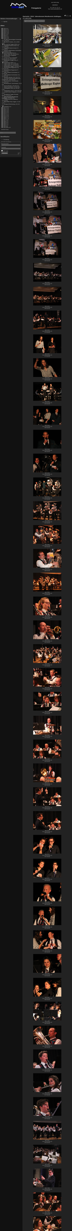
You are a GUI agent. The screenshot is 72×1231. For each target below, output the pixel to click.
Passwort (3, 147)
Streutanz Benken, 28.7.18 (10, 77)
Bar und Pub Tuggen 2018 (10, 44)
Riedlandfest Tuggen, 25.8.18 (11, 66)
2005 (4, 122)
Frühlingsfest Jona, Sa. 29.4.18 (11, 88)
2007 (4, 120)
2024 (4, 31)
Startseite (26, 16)
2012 (4, 113)
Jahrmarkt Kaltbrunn (9, 52)
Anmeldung (6, 139)
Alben (2, 25)
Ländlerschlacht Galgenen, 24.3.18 (12, 91)
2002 (4, 126)
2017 (4, 107)
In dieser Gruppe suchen (35, 21)
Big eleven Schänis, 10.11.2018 (11, 41)
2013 (4, 112)
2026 (4, 28)
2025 (4, 29)
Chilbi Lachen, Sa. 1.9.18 (10, 63)
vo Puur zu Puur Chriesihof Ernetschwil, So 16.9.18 (9, 58)
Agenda (5, 21)
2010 (4, 116)
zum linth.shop (55, 2)
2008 (4, 118)
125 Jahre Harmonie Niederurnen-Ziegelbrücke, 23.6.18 (11, 79)
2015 (4, 110)
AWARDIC (55, 5)
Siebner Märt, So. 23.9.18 (10, 54)
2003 (4, 124)
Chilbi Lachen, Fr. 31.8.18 (10, 65)
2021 (4, 34)
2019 (4, 37)
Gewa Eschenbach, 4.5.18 (10, 87)
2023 (4, 32)
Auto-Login (4, 151)
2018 (4, 38)
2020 (4, 35)
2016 (4, 109)
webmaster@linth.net (56, 9)
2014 (4, 111)
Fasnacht (6, 106)
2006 (4, 121)
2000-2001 (5, 127)
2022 (4, 33)
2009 (4, 117)
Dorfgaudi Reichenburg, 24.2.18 (12, 104)
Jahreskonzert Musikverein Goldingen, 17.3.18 (10, 97)
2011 (4, 115)
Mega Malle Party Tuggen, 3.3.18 (12, 101)
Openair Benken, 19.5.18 (10, 85)
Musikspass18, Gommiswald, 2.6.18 (12, 83)
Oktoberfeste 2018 (8, 62)
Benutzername (5, 143)
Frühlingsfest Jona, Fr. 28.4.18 (11, 90)
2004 (4, 123)
